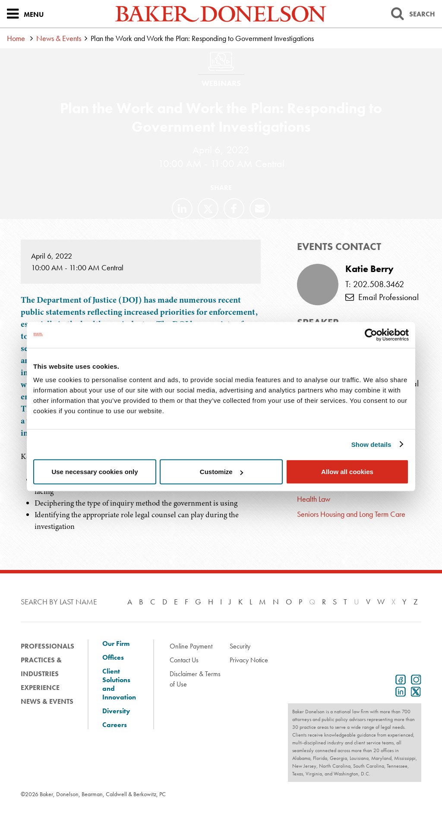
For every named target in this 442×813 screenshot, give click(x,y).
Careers (114, 725)
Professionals (47, 646)
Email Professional (382, 297)
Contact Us (184, 659)
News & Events (58, 38)
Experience (40, 687)
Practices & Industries (41, 666)
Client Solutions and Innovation (119, 684)
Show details (371, 444)
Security (240, 646)
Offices (113, 657)
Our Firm (115, 643)
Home (16, 38)
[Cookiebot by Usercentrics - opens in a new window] (371, 334)
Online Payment (191, 646)
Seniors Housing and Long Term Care (351, 514)
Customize (221, 471)
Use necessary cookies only (94, 471)
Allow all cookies (347, 471)
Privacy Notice (249, 659)
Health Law (313, 499)
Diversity (116, 711)
